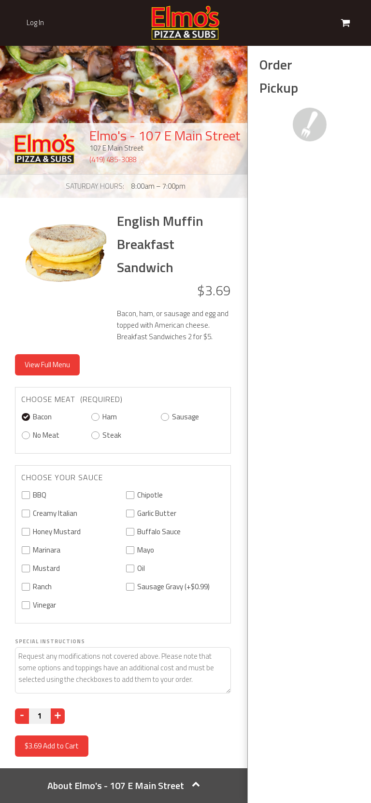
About (123, 785)
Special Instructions (50, 641)
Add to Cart (52, 745)
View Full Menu (47, 364)
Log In (35, 22)
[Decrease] (22, 716)
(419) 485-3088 (113, 159)
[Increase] (58, 716)
